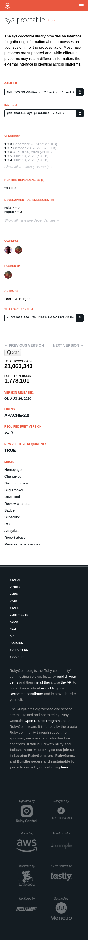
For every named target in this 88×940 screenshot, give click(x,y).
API (12, 635)
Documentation (16, 483)
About (15, 621)
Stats (14, 608)
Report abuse (15, 537)
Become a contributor (26, 694)
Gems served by (61, 866)
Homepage (13, 470)
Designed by (62, 801)
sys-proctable (24, 20)
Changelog (13, 476)
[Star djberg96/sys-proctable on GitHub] (12, 352)
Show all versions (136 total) (26, 167)
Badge (9, 510)
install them (43, 682)
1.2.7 (8, 148)
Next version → (68, 345)
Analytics (11, 531)
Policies (16, 642)
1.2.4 (8, 160)
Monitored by (28, 866)
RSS (8, 524)
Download (12, 497)
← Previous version (24, 345)
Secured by (63, 898)
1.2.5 (8, 156)
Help (13, 628)
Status (15, 580)
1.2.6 (8, 152)
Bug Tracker (13, 490)
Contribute (19, 615)
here (65, 767)
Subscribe (12, 517)
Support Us (19, 649)
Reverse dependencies (22, 544)
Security (17, 656)
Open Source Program (42, 721)
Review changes (17, 503)
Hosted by (28, 833)
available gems (53, 688)
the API (66, 682)
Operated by (28, 802)
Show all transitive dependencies (30, 220)
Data (13, 601)
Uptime (15, 587)
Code (14, 594)
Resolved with (62, 833)
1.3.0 (8, 144)
